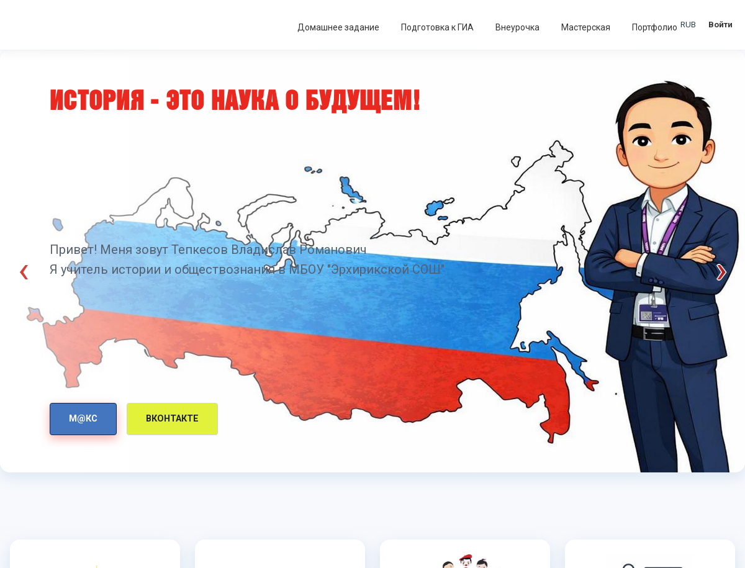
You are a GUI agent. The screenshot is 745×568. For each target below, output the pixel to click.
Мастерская (585, 27)
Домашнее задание (338, 27)
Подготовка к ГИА (437, 27)
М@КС (83, 418)
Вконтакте (172, 418)
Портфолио (654, 27)
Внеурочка (517, 27)
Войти (720, 24)
